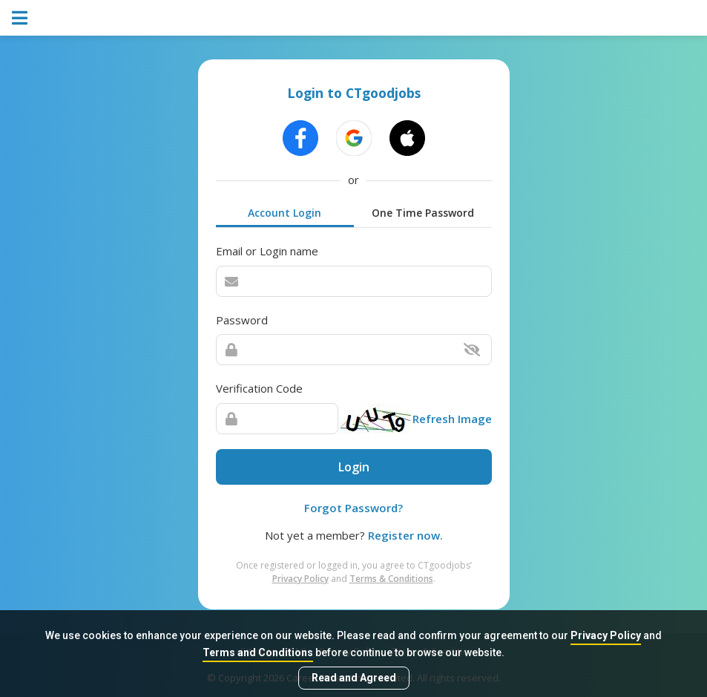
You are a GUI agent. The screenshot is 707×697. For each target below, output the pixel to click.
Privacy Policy (605, 635)
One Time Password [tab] (423, 213)
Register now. (405, 535)
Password (242, 319)
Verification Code (259, 388)
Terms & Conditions (391, 578)
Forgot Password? (353, 507)
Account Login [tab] (284, 213)
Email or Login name (267, 250)
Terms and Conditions (258, 652)
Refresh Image (452, 418)
